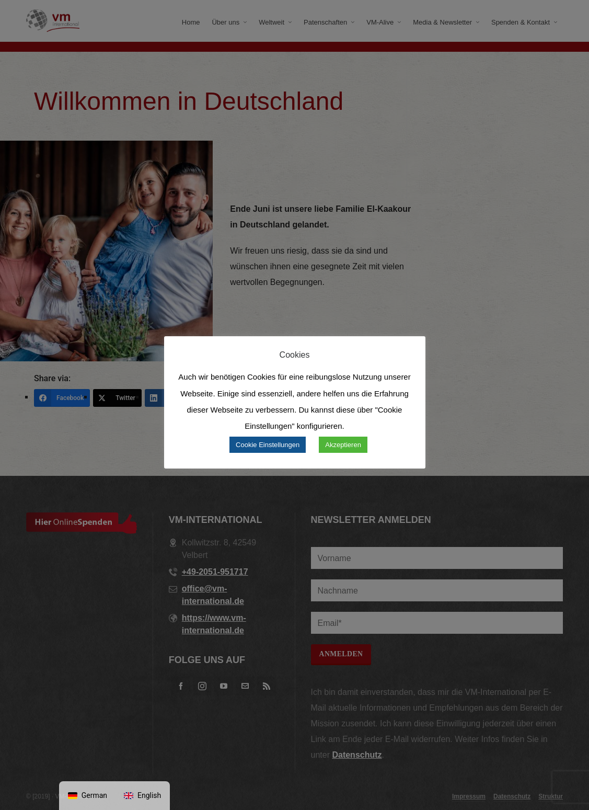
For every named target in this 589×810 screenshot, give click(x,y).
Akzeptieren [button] (343, 445)
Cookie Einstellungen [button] (267, 445)
